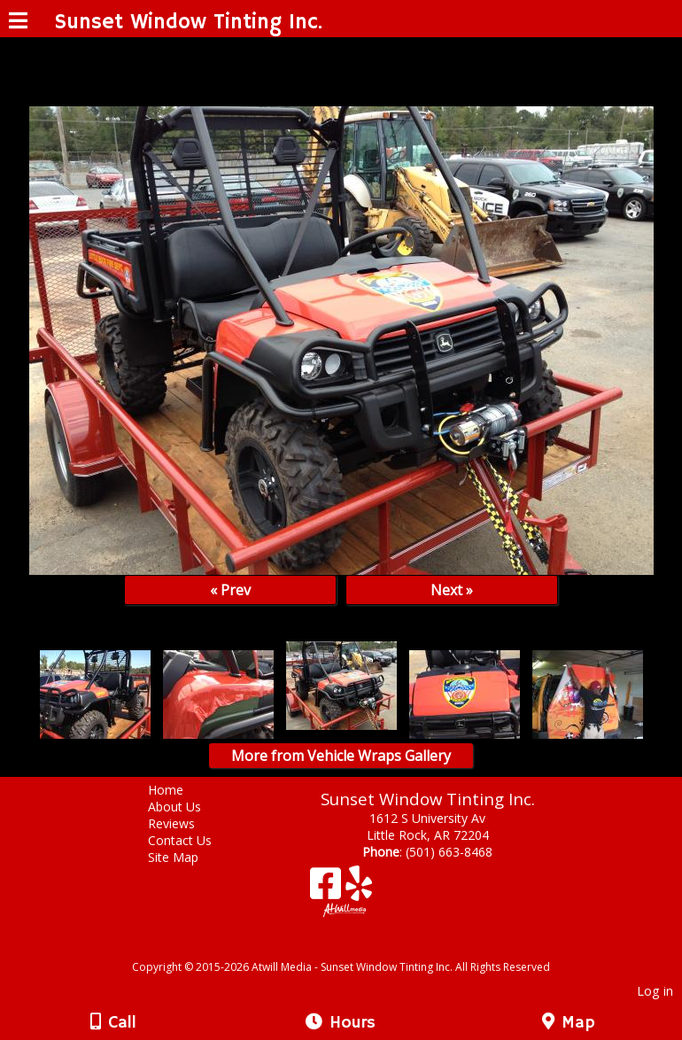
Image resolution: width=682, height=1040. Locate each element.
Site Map (186, 857)
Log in (655, 990)
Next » (451, 590)
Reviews (184, 823)
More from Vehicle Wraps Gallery (341, 755)
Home (178, 789)
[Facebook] (327, 890)
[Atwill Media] (357, 947)
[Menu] (18, 23)
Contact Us (193, 840)
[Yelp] (358, 890)
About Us (187, 806)
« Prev (230, 590)
